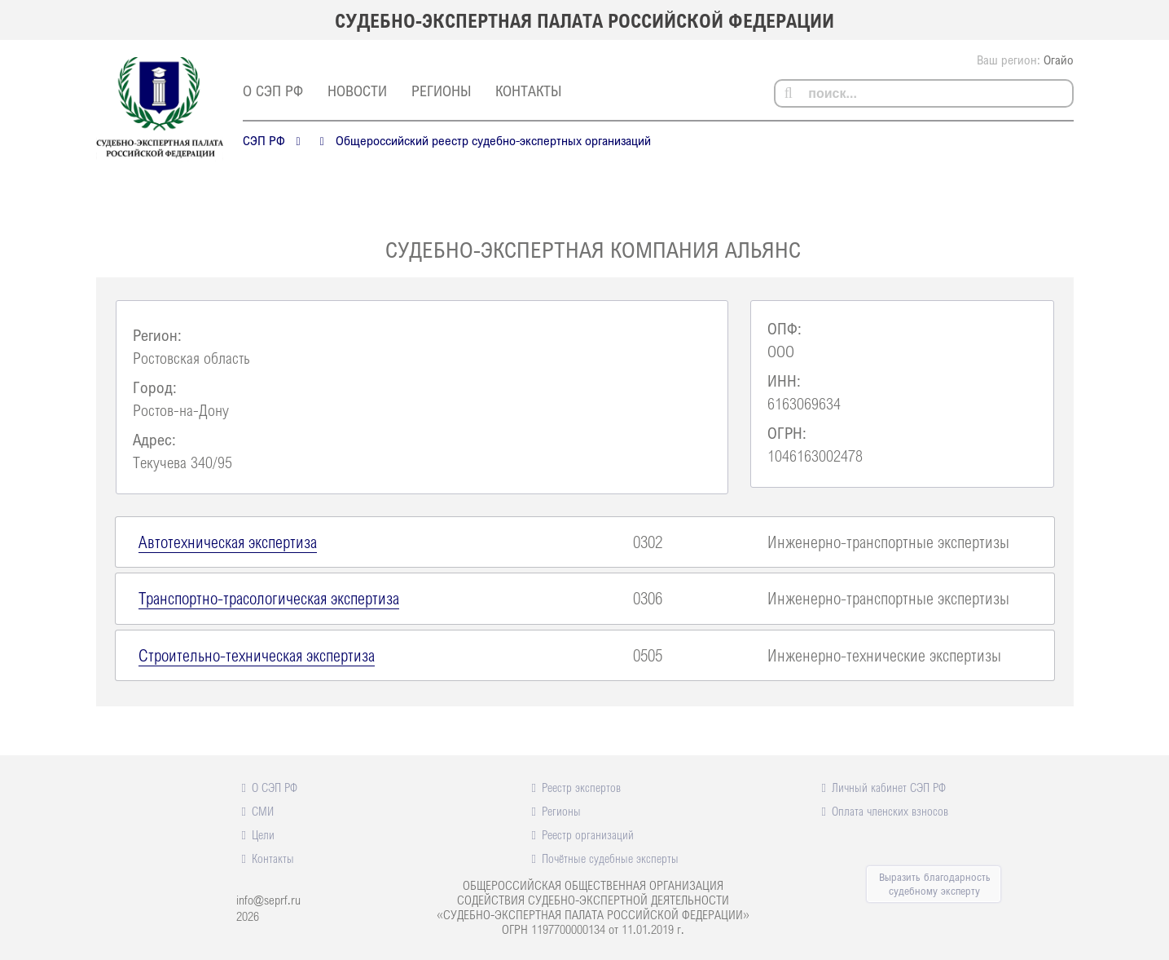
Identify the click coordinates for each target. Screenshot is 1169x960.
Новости (357, 91)
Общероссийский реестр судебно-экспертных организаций (493, 140)
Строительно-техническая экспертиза (256, 655)
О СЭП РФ (273, 91)
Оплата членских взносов (890, 810)
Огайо (1059, 59)
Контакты (528, 91)
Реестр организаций (588, 834)
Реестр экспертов (581, 787)
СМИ (263, 810)
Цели (263, 834)
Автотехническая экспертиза (227, 541)
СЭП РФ (264, 140)
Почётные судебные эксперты (610, 858)
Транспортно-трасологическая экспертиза (268, 597)
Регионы (441, 91)
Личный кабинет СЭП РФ (889, 787)
